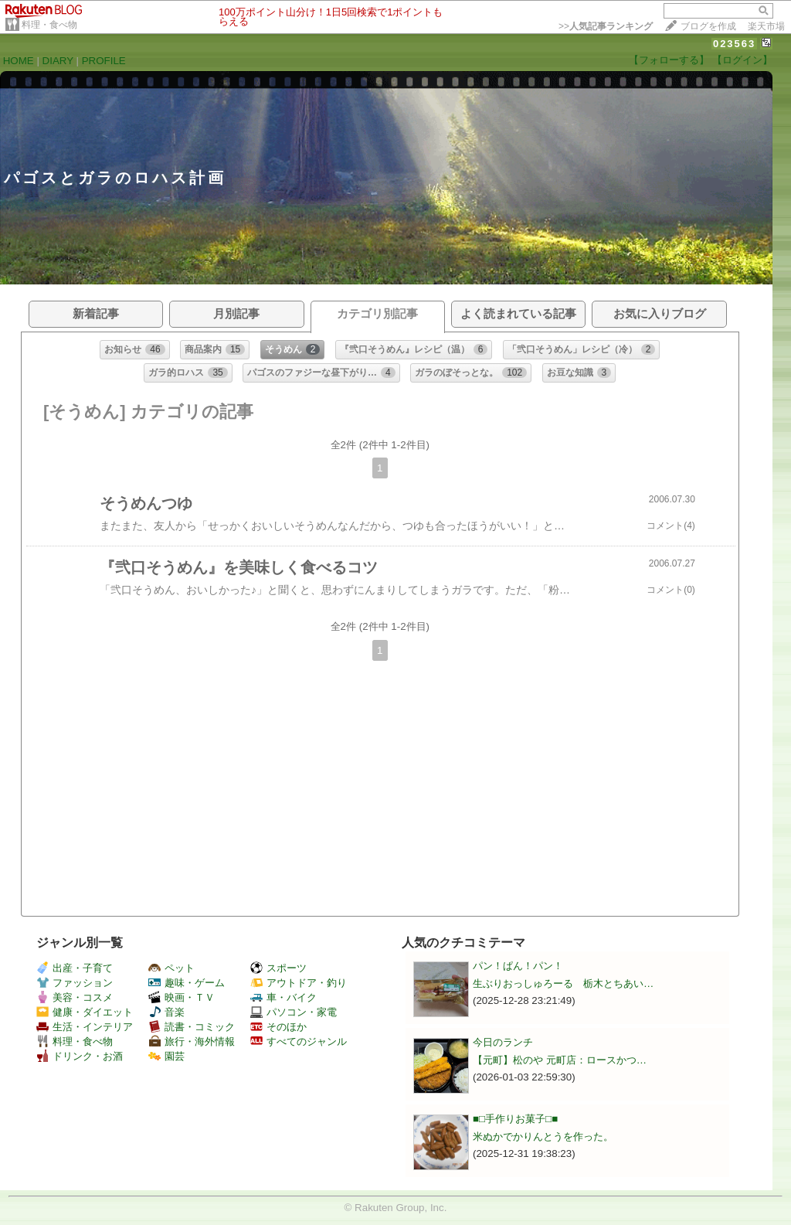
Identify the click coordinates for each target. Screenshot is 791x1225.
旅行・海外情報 (191, 1041)
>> (605, 26)
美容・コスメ (74, 997)
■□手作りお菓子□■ (515, 1119)
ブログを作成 (708, 26)
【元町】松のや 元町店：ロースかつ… (560, 1060)
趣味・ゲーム (186, 983)
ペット (171, 968)
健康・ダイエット (84, 1012)
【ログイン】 (742, 60)
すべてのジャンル (298, 1041)
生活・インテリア (84, 1027)
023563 (734, 43)
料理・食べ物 (49, 24)
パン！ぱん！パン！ (518, 965)
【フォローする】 (669, 60)
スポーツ (278, 968)
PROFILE (104, 60)
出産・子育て (74, 968)
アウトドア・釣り (298, 983)
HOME (18, 60)
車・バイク (283, 997)
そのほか (278, 1027)
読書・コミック (191, 1027)
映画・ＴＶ (181, 997)
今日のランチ (503, 1042)
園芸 (166, 1056)
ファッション (74, 983)
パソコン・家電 (293, 1012)
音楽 (166, 1012)
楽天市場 (766, 26)
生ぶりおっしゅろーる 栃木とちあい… (563, 983)
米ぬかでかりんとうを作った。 (543, 1136)
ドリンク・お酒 (79, 1056)
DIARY (57, 60)
